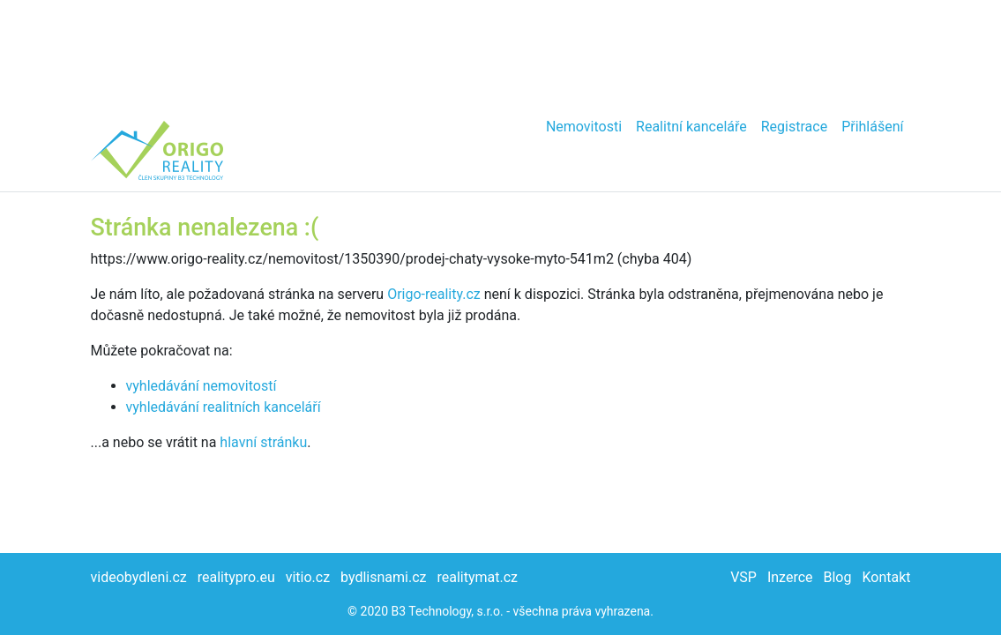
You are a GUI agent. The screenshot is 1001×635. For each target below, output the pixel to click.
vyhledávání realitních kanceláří (223, 407)
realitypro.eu (236, 577)
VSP (743, 577)
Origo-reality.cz (434, 294)
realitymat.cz (477, 577)
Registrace (794, 126)
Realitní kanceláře (691, 126)
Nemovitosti (584, 126)
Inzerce (790, 577)
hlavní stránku (263, 442)
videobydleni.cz (139, 577)
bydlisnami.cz (383, 577)
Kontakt (886, 577)
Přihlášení (872, 126)
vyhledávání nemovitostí (201, 385)
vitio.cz (308, 577)
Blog (837, 577)
